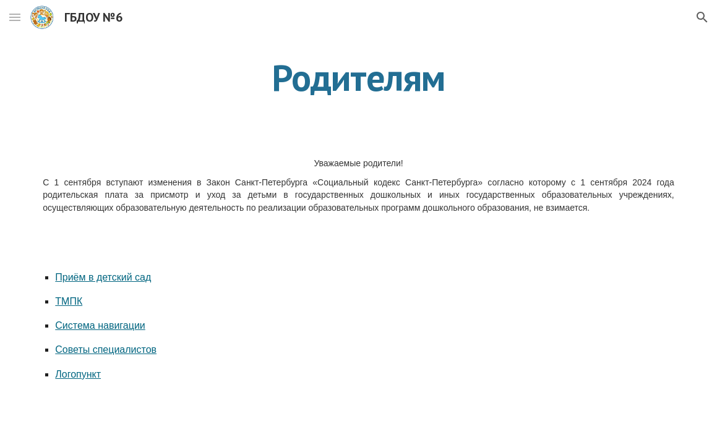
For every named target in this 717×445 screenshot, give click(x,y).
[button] (15, 17)
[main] (358, 77)
